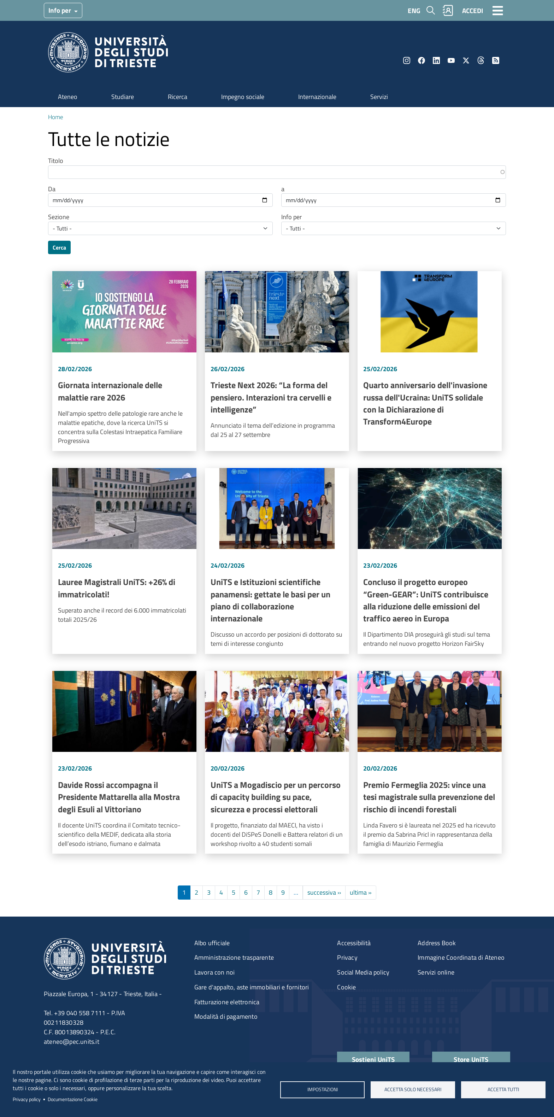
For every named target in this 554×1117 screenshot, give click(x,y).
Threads (480, 60)
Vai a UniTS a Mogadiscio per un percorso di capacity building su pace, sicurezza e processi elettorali (277, 762)
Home (55, 116)
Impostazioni (322, 1089)
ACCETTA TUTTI (503, 1089)
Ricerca (177, 96)
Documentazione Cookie (73, 1099)
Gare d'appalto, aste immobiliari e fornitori (251, 987)
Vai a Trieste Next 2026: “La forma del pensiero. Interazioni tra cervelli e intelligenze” (277, 361)
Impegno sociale (242, 96)
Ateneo (67, 96)
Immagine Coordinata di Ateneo (461, 957)
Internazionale (317, 96)
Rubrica (448, 10)
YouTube (451, 60)
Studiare (122, 96)
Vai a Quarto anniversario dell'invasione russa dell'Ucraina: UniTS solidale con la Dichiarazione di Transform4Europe (430, 361)
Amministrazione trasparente (234, 957)
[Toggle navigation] (498, 10)
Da (51, 189)
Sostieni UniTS (373, 1059)
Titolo (55, 160)
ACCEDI (472, 10)
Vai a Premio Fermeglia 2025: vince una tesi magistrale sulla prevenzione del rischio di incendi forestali (430, 762)
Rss (495, 60)
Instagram (406, 60)
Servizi (379, 96)
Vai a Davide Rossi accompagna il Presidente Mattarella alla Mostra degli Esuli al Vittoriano (124, 762)
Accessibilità (354, 943)
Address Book (437, 943)
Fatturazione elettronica (227, 1002)
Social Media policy (363, 972)
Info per (60, 10)
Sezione (58, 217)
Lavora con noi (214, 972)
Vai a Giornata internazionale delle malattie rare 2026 (124, 361)
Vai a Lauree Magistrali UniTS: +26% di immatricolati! (124, 561)
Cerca (59, 247)
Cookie (346, 987)
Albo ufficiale (212, 943)
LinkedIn (436, 60)
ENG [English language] (414, 10)
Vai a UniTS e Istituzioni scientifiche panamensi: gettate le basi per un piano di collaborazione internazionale (277, 561)
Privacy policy (27, 1099)
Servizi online (436, 972)
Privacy (347, 957)
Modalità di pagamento (226, 1016)
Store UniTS (471, 1059)
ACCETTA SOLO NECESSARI (412, 1089)
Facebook (421, 60)
